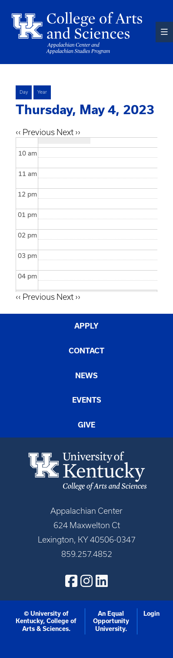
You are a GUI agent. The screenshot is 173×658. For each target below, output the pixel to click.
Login (151, 613)
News (86, 375)
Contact (86, 350)
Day (24, 92)
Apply (86, 326)
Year (42, 92)
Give (86, 425)
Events (86, 400)
